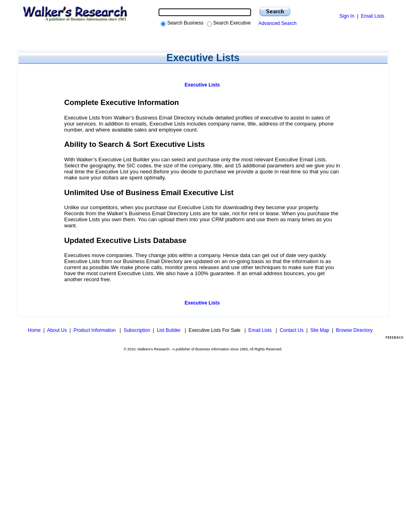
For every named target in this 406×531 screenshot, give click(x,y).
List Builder (169, 330)
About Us (57, 330)
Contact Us (291, 330)
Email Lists (372, 16)
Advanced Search (276, 23)
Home (34, 330)
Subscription (137, 330)
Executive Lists (202, 85)
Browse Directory (354, 330)
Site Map (319, 330)
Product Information (95, 330)
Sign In (346, 16)
